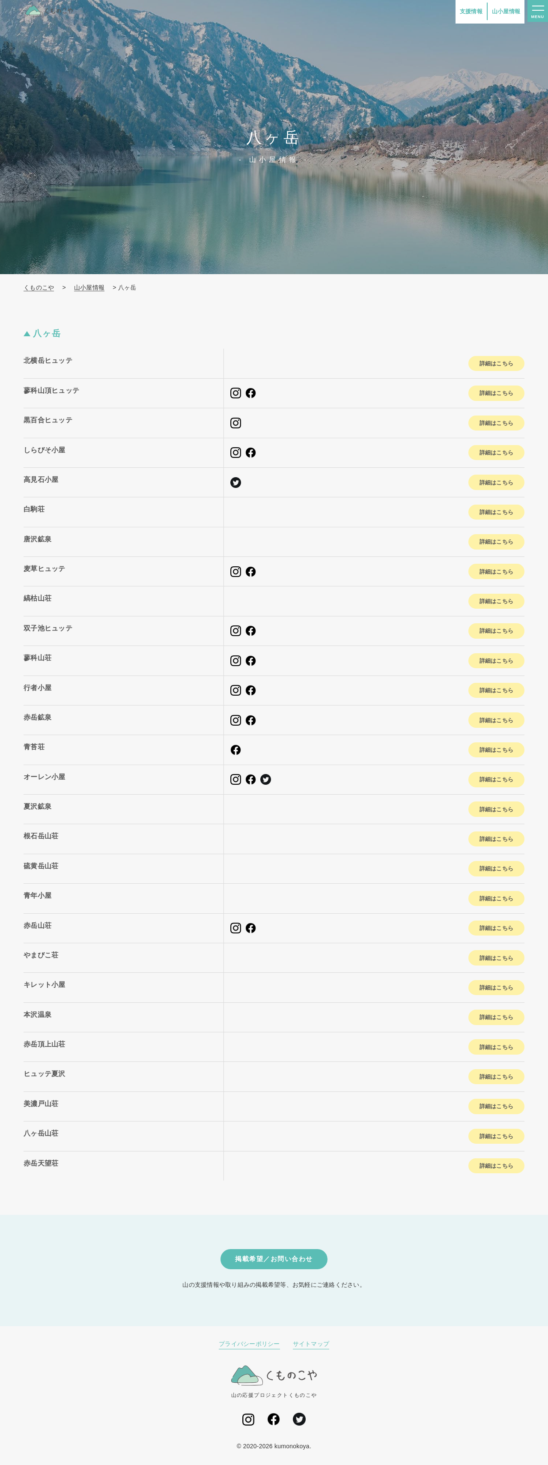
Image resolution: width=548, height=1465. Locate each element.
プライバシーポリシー (249, 1345)
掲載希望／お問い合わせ (274, 1259)
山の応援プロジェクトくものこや (274, 1382)
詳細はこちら (492, 363)
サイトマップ (311, 1345)
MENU (537, 18)
